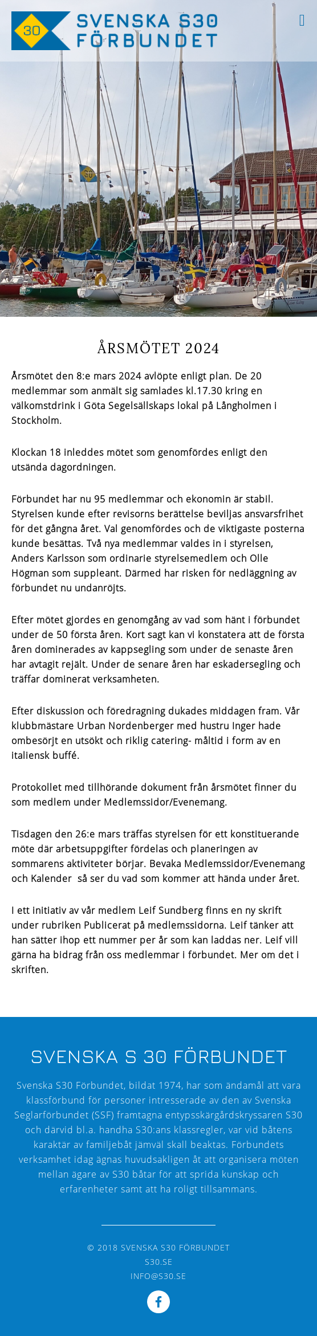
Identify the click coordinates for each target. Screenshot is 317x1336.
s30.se (159, 1261)
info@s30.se (158, 1275)
